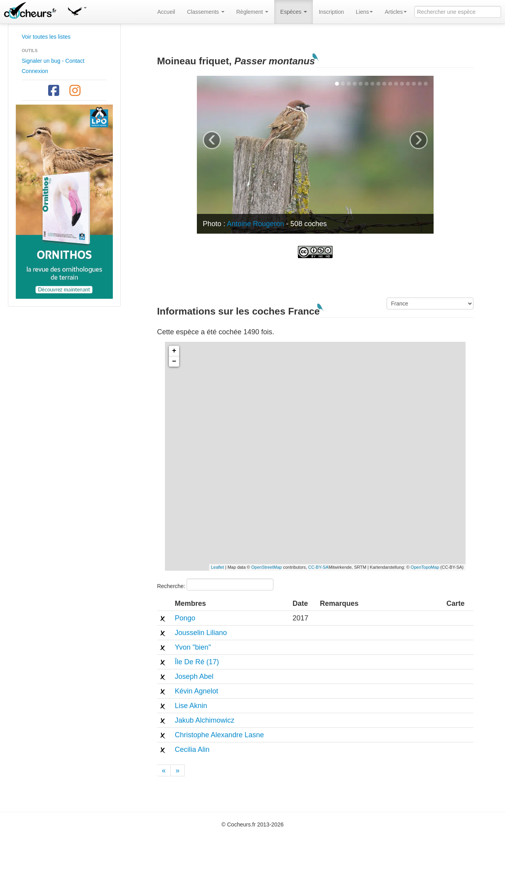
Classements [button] (205, 12)
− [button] (174, 361)
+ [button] (174, 351)
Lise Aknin (191, 706)
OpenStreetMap (266, 567)
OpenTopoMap (425, 567)
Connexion (35, 71)
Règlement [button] (252, 12)
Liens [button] (364, 12)
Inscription (331, 12)
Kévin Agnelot (196, 691)
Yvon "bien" (193, 647)
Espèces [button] (293, 12)
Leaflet (217, 567)
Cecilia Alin (192, 749)
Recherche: (215, 584)
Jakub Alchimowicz (204, 720)
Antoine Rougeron (255, 224)
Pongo (185, 618)
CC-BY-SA (318, 567)
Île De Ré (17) (197, 662)
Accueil (166, 12)
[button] (77, 10)
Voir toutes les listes (46, 37)
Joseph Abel (194, 676)
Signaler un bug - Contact (53, 61)
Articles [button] (396, 12)
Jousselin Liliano (201, 633)
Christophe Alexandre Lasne (219, 735)
